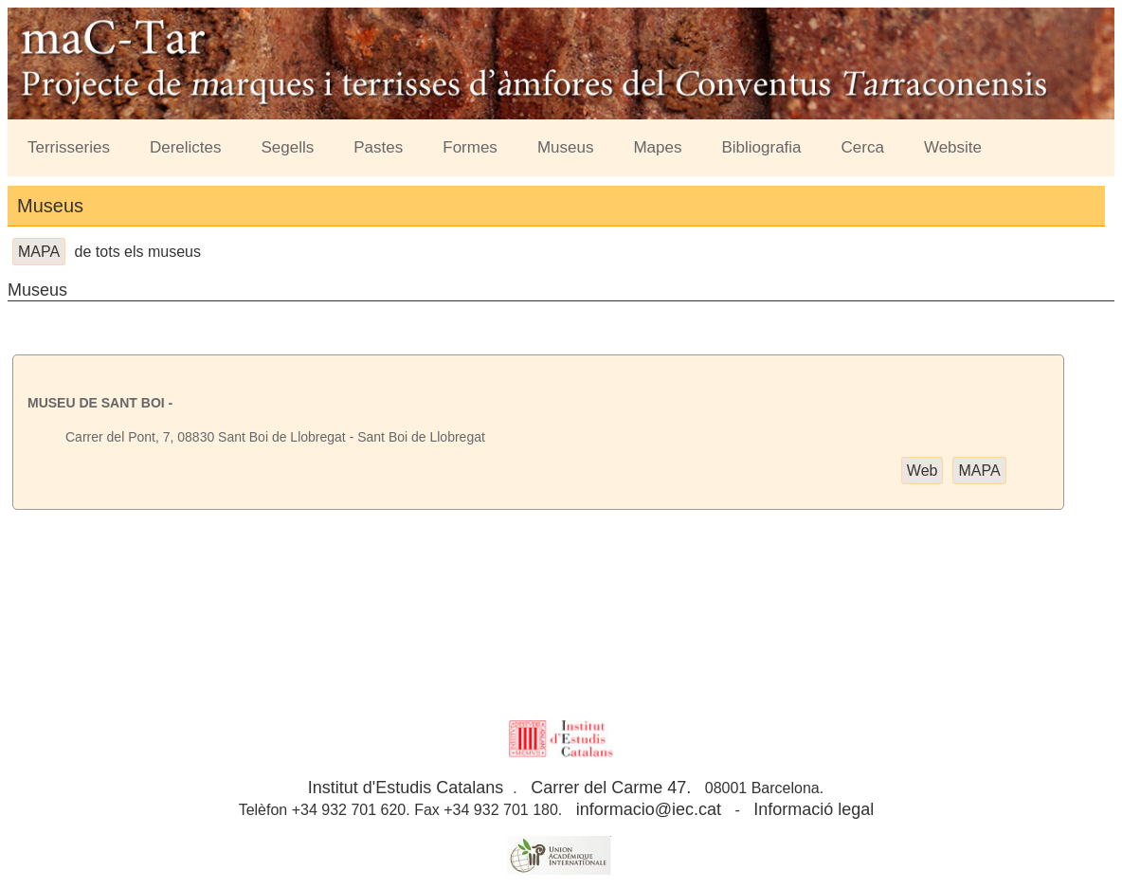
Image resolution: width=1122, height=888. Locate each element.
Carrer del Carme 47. (611, 787)
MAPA (39, 252)
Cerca (863, 147)
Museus (565, 147)
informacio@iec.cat (648, 809)
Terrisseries (68, 147)
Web (922, 470)
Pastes (378, 147)
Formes (470, 147)
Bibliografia (761, 147)
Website (953, 147)
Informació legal (813, 809)
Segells (288, 147)
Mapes (657, 147)
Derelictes (186, 147)
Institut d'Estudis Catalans (406, 787)
